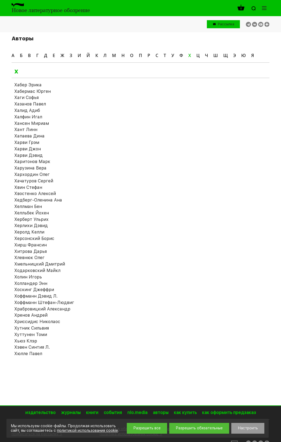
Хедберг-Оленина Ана (38, 200)
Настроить (248, 428)
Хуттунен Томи (30, 334)
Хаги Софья (26, 97)
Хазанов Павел (30, 104)
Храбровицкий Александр (42, 309)
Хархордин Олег (32, 174)
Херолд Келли (29, 232)
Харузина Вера (30, 168)
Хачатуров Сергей (33, 180)
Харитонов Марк (32, 161)
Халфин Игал (28, 116)
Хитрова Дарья (30, 251)
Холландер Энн (30, 283)
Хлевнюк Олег (29, 257)
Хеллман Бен (28, 206)
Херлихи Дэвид (31, 225)
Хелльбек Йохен (31, 212)
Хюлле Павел (28, 353)
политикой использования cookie (87, 430)
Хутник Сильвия (31, 328)
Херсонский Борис (34, 238)
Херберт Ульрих (31, 219)
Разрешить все (147, 428)
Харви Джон (27, 148)
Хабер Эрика (28, 84)
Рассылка (226, 24)
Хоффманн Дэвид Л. (35, 296)
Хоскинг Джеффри (34, 289)
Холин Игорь (28, 277)
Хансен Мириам (31, 123)
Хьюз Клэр (25, 341)
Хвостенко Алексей (35, 193)
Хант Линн (25, 129)
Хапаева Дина (29, 136)
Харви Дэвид (28, 155)
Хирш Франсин (30, 244)
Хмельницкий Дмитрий (39, 264)
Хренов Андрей (31, 315)
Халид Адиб (27, 110)
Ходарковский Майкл (37, 270)
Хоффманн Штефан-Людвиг (44, 302)
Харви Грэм (26, 142)
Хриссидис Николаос (37, 321)
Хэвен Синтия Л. (32, 347)
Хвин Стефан (28, 187)
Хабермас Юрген (32, 91)
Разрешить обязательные (199, 428)
